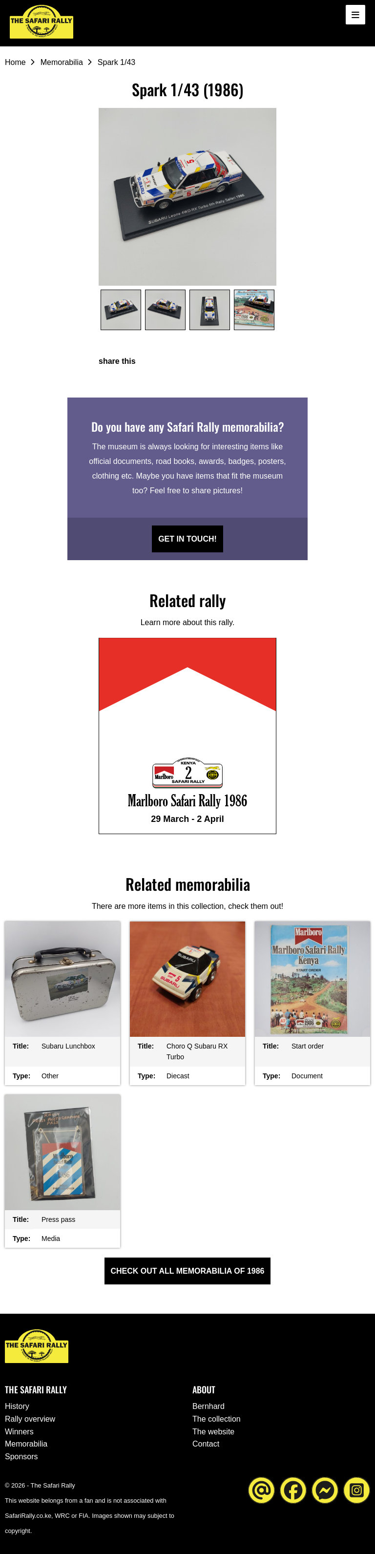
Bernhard (208, 1406)
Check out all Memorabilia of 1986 (188, 1271)
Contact (205, 1444)
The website (213, 1432)
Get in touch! (187, 539)
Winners (19, 1432)
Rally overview (30, 1419)
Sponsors (21, 1456)
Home (15, 62)
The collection (216, 1419)
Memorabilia (62, 62)
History (17, 1406)
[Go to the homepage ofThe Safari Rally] (41, 22)
